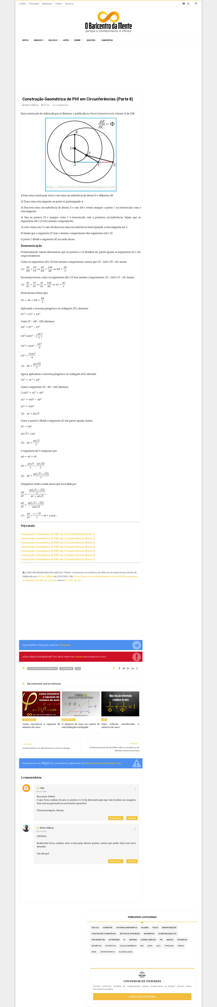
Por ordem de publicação (97, 946)
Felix (42, 788)
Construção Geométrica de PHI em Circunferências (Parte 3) (58, 542)
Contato (22, 3)
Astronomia (156, 109)
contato (79, 656)
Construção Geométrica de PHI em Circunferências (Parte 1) (58, 534)
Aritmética (170, 121)
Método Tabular (150, 951)
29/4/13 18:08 (41, 791)
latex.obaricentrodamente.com (103, 763)
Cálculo (52, 40)
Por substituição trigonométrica (159, 964)
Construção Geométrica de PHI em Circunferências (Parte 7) (58, 559)
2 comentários (60, 105)
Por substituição (151, 955)
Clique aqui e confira (171, 190)
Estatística (184, 121)
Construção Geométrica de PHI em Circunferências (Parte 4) (58, 546)
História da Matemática (161, 78)
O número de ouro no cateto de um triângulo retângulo (81, 726)
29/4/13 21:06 (41, 831)
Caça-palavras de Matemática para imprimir (48, 957)
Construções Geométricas (43, 668)
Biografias (156, 121)
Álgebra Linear (176, 139)
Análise (180, 115)
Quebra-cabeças (158, 115)
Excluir (132, 818)
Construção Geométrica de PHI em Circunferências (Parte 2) (58, 538)
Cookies (58, 3)
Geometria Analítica (160, 103)
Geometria (66, 668)
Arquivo (38, 40)
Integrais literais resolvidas (157, 969)
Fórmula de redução (153, 974)
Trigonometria (179, 103)
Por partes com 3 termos (155, 978)
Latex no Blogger (93, 977)
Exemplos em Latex (94, 973)
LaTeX (181, 127)
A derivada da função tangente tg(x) (43, 947)
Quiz (190, 127)
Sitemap (51, 928)
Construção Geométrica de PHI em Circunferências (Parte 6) (58, 555)
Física (153, 84)
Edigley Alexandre (137, 999)
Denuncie (69, 3)
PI (166, 109)
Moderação (47, 3)
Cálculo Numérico (159, 127)
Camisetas (107, 40)
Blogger (106, 999)
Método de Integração (161, 97)
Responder (116, 818)
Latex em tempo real (95, 968)
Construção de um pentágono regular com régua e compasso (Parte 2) (50, 968)
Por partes (148, 946)
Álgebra (179, 78)
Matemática (180, 97)
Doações (111, 928)
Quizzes (91, 40)
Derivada (175, 109)
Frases (167, 133)
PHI (78, 668)
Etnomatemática (158, 139)
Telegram (64, 645)
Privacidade (34, 3)
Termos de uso (73, 580)
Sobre (77, 40)
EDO (173, 127)
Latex (66, 40)
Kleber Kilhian (45, 576)
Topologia (155, 133)
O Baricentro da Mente (64, 999)
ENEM (176, 133)
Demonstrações (167, 84)
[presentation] (45, 763)
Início (25, 40)
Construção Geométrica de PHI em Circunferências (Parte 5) (58, 551)
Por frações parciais (153, 960)
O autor (64, 928)
